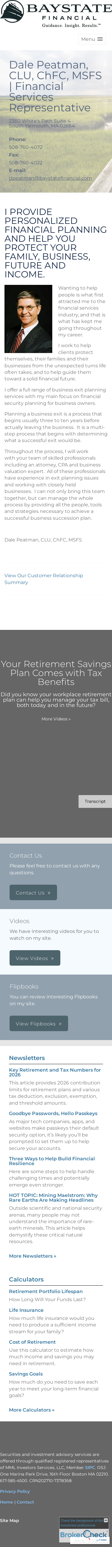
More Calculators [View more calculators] (32, 1410)
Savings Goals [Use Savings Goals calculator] (26, 1374)
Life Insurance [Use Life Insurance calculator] (26, 1310)
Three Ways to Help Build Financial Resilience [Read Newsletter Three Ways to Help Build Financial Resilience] (52, 1161)
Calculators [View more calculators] (26, 1279)
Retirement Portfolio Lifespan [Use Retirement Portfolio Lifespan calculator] (46, 1291)
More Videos (56, 719)
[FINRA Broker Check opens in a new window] (84, 1530)
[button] (92, 39)
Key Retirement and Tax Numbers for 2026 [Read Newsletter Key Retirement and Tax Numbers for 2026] (55, 1072)
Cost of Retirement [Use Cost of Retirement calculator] (32, 1342)
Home (6, 1502)
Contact (25, 1502)
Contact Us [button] (30, 893)
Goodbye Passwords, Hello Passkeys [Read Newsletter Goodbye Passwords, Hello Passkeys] (53, 1113)
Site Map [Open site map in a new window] (9, 1520)
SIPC (90, 1467)
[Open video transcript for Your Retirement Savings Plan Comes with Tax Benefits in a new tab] (95, 801)
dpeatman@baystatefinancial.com (50, 178)
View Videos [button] (32, 958)
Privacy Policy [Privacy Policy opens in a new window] (15, 1491)
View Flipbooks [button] (36, 1024)
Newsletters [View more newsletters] (27, 1057)
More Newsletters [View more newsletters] (32, 1256)
